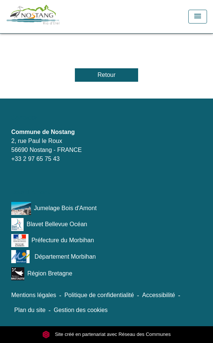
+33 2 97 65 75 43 (35, 159)
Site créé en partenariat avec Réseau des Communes (106, 334)
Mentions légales (33, 295)
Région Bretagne (41, 273)
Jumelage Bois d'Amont (54, 208)
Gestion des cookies (80, 310)
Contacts (24, 118)
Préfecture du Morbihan (52, 240)
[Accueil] (47, 17)
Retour (106, 75)
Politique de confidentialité (99, 295)
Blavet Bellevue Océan (49, 224)
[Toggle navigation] (197, 17)
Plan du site (30, 310)
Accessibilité (158, 295)
